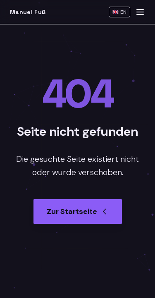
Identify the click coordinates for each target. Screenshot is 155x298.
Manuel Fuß (28, 12)
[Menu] (140, 12)
